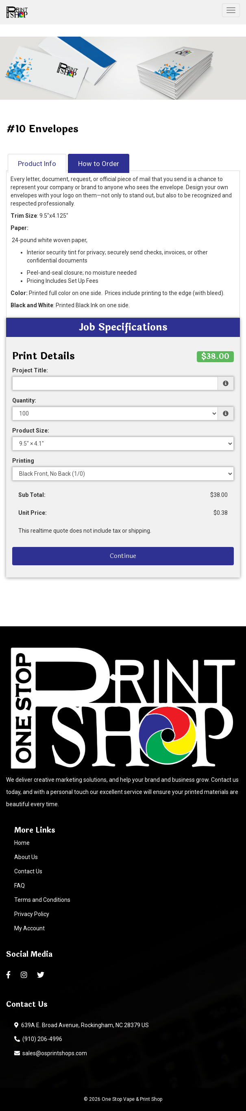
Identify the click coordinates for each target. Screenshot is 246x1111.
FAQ (19, 885)
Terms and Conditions (42, 900)
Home (22, 843)
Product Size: (30, 430)
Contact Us (28, 871)
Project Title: (30, 370)
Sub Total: (32, 495)
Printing (23, 460)
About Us (26, 857)
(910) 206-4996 (38, 1039)
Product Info (37, 164)
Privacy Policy (31, 914)
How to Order (98, 164)
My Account (29, 928)
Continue (123, 556)
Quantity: (24, 400)
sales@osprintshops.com (50, 1053)
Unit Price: (32, 513)
